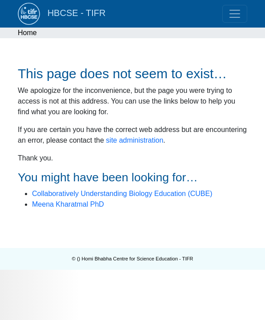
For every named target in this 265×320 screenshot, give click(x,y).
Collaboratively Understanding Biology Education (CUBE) (122, 193)
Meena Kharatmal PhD (68, 204)
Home (27, 32)
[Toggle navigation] (234, 14)
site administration (134, 140)
